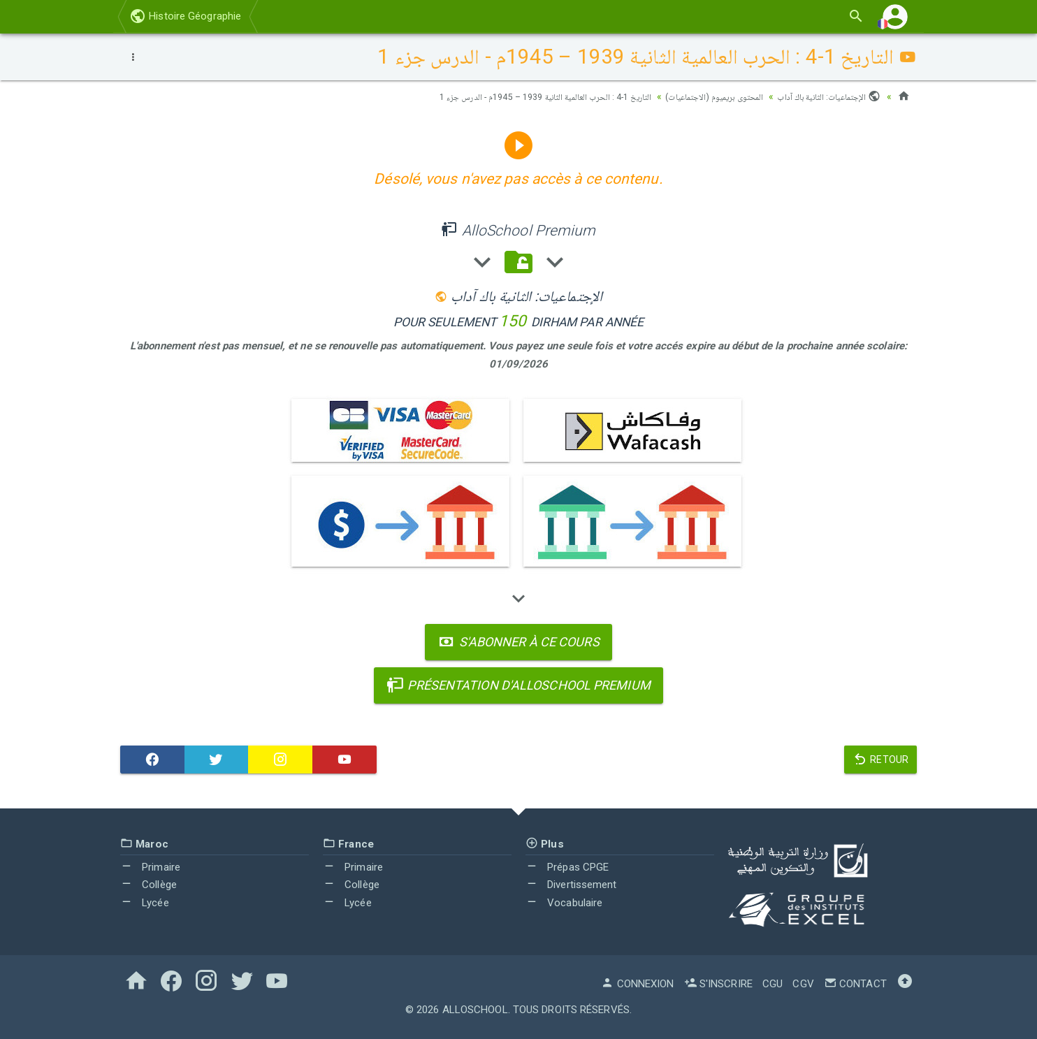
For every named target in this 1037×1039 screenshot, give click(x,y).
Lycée (144, 902)
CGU (772, 984)
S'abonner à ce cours (518, 641)
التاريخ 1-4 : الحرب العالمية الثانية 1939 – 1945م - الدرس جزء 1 (508, 96)
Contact (855, 984)
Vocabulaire (563, 902)
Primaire (150, 867)
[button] (895, 16)
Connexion (637, 984)
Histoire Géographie (185, 16)
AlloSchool (475, 1009)
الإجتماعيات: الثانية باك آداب (824, 96)
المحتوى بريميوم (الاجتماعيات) (698, 96)
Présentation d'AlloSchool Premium (518, 685)
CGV (802, 984)
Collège (148, 884)
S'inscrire (718, 984)
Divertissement (571, 884)
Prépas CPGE (567, 867)
